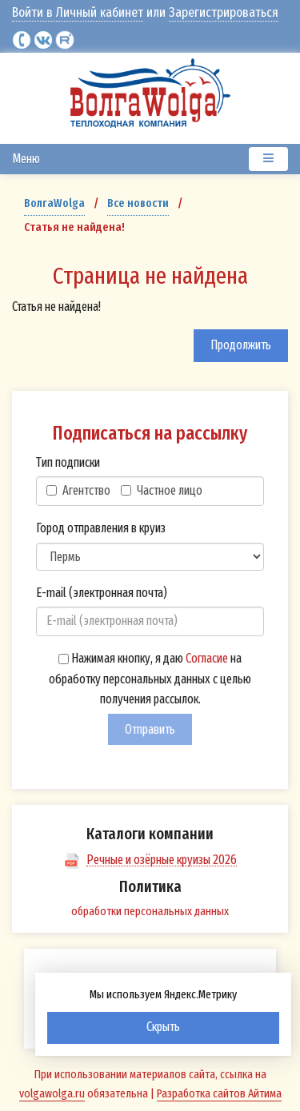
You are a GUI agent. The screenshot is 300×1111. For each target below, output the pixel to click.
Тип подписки (68, 462)
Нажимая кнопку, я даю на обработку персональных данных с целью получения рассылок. (150, 679)
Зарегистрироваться (223, 12)
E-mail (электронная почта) (101, 592)
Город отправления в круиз (101, 528)
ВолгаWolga (54, 203)
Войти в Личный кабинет (77, 12)
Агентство (78, 490)
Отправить (150, 729)
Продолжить (240, 344)
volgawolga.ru (52, 1093)
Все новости (138, 203)
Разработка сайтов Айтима (219, 1093)
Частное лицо (161, 490)
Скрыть (163, 1026)
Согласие (207, 658)
